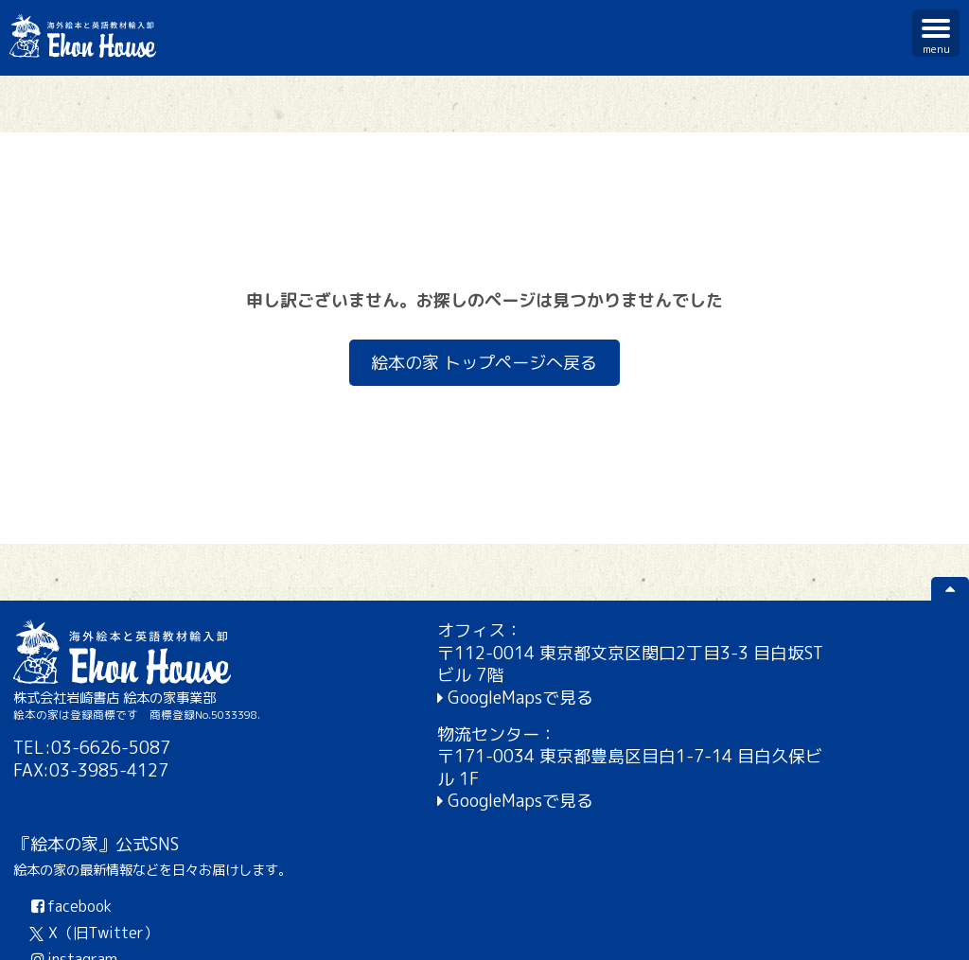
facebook (717, 699)
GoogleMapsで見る (420, 697)
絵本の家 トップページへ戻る (485, 363)
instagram (720, 752)
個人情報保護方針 (804, 931)
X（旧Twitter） (741, 725)
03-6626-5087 (111, 747)
